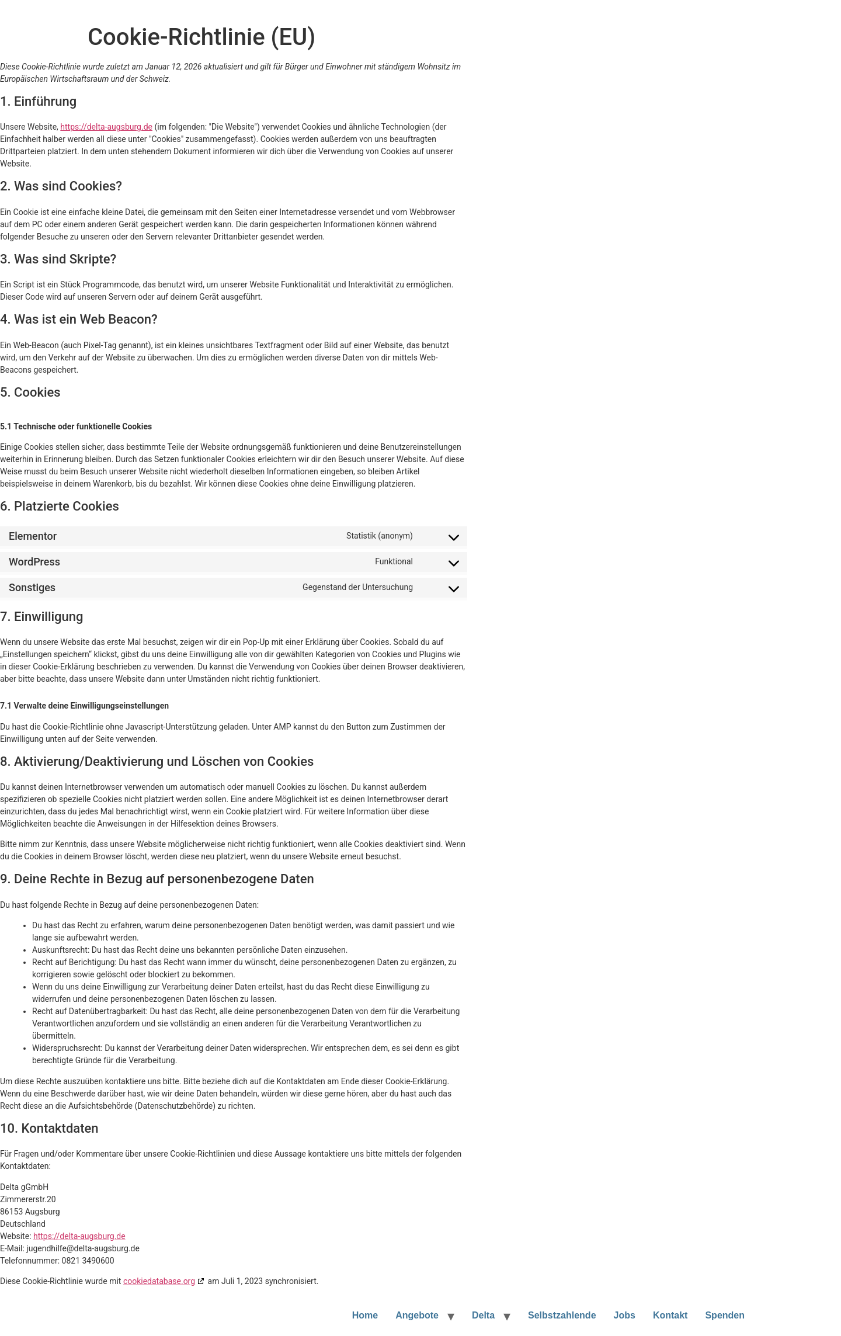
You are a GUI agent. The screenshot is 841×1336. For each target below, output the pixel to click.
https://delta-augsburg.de (106, 126)
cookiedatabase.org (159, 1281)
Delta (483, 1315)
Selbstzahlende (562, 1315)
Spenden (725, 1315)
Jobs (624, 1315)
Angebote (417, 1315)
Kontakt (670, 1315)
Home (365, 1315)
